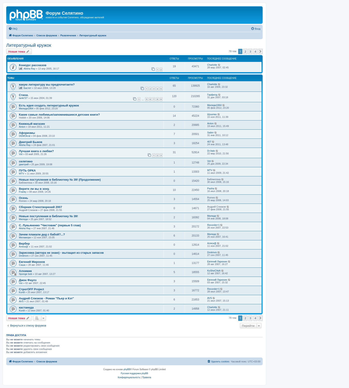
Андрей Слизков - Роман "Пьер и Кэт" (46, 298)
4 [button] (255, 51)
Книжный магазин (32, 123)
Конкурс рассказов (32, 65)
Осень (23, 198)
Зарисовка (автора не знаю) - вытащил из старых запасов (61, 252)
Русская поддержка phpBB (134, 373)
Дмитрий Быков (30, 142)
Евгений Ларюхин (217, 261)
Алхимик (25, 271)
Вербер (24, 243)
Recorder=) (213, 225)
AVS (21, 301)
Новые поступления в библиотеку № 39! (48, 216)
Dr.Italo (211, 150)
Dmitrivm (23, 255)
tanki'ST (23, 98)
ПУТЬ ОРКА (27, 170)
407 (209, 141)
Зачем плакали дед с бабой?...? (42, 234)
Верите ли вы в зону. (34, 188)
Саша (22, 264)
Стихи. (23, 95)
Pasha (210, 188)
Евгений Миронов (32, 261)
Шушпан (212, 114)
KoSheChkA (214, 270)
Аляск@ (23, 246)
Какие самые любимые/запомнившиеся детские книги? (59, 114)
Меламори (25, 237)
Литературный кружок (28, 45)
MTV (21, 173)
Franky (22, 191)
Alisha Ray (29, 68)
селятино (25, 161)
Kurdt (22, 292)
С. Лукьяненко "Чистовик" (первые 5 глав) (50, 225)
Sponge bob (25, 274)
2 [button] (245, 51)
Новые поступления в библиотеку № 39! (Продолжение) (60, 179)
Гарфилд (212, 94)
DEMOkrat (24, 136)
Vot (20, 154)
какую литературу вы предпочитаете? (47, 84)
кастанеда (26, 307)
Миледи (23, 219)
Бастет (27, 88)
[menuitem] (12, 28)
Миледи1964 (26, 108)
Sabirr (210, 132)
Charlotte (212, 64)
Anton (22, 126)
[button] (260, 51)
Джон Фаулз (28, 280)
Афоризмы (27, 133)
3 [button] (250, 51)
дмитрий (24, 164)
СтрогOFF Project (31, 289)
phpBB (127, 369)
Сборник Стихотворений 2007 (40, 207)
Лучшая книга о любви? (36, 151)
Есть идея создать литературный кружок (49, 105)
